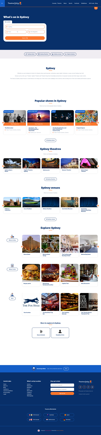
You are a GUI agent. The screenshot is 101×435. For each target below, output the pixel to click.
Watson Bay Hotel (86, 254)
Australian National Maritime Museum (86, 210)
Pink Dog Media (48, 430)
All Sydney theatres (50, 179)
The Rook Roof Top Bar (48, 313)
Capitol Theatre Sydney (28, 170)
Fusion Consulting (59, 430)
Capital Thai (65, 283)
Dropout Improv (81, 128)
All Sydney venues (50, 219)
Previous (3, 122)
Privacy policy (6, 392)
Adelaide (29, 394)
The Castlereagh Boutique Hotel (66, 255)
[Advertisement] (50, 355)
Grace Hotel (27, 254)
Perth (28, 389)
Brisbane (29, 387)
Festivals (76, 3)
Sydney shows (30, 54)
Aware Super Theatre (84, 170)
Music (65, 3)
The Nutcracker (9, 128)
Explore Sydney (70, 54)
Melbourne (29, 385)
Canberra (29, 392)
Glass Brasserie (85, 283)
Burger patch (27, 283)
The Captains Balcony (65, 313)
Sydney (29, 384)
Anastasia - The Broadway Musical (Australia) (33, 129)
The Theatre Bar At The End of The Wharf (86, 313)
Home (4, 384)
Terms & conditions (8, 390)
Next (98, 122)
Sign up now (62, 393)
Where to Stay (12, 240)
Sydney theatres (43, 54)
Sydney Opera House (8, 170)
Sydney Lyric (46, 170)
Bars (12, 298)
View (66, 368)
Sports (70, 3)
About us (5, 385)
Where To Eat (12, 269)
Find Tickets (14, 124)
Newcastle (29, 390)
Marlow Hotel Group (46, 255)
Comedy (54, 3)
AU (2, 3)
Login (4, 394)
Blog (96, 3)
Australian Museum (67, 208)
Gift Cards (91, 3)
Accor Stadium (28, 208)
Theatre (59, 3)
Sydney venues (56, 54)
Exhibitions (84, 3)
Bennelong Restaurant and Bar (48, 284)
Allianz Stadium (47, 208)
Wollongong (30, 395)
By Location (8, 21)
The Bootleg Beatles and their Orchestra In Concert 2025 (59, 129)
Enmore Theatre (66, 170)
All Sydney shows (50, 140)
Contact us (6, 389)
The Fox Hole (27, 312)
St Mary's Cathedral (7, 209)
